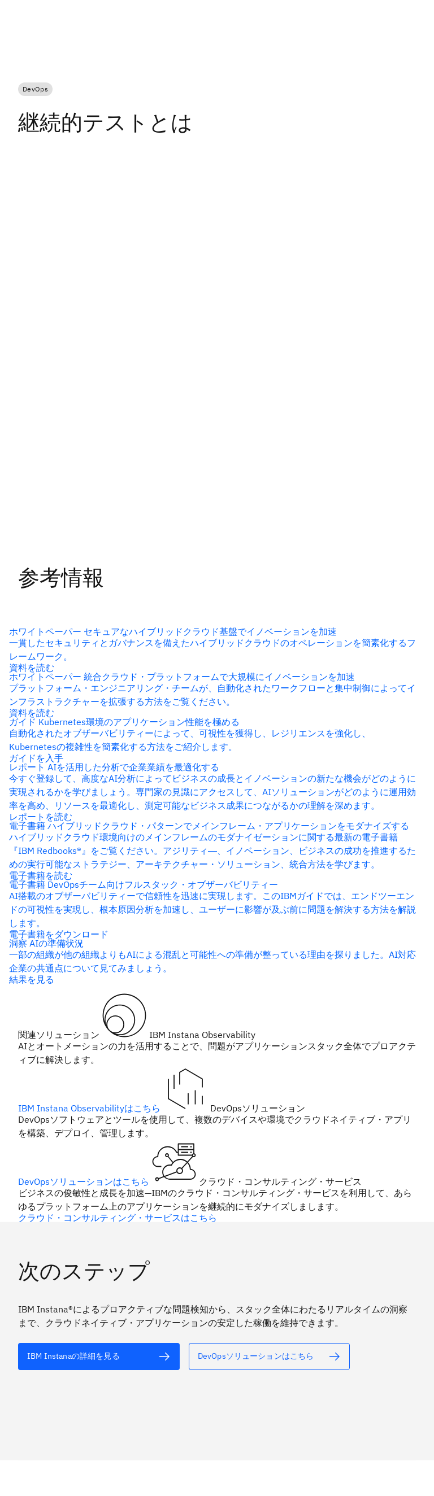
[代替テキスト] (212, 649)
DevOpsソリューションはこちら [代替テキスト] (84, 1181)
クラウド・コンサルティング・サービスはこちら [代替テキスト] (117, 1217)
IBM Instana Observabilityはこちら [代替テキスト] (90, 1108)
